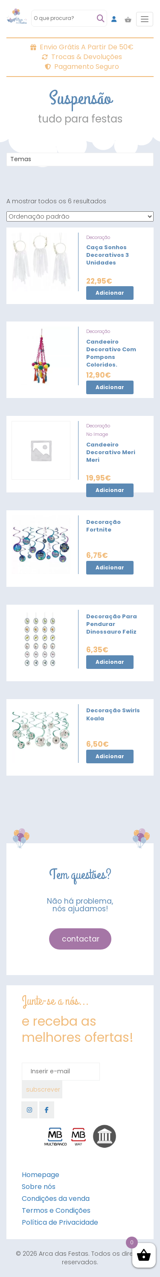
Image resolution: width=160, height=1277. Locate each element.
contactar (80, 939)
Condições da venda (56, 1198)
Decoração (98, 237)
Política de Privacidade (60, 1222)
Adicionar (110, 292)
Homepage (40, 1175)
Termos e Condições (56, 1210)
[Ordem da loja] (80, 216)
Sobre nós (38, 1187)
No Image (97, 434)
